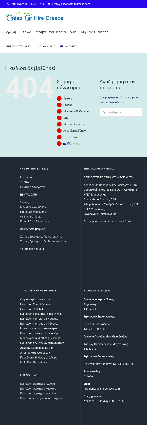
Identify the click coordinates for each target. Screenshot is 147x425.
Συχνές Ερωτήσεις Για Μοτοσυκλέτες (43, 241)
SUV (65, 117)
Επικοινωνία (71, 137)
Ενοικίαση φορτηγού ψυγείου (38, 393)
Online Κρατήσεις (30, 216)
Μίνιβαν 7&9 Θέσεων (76, 111)
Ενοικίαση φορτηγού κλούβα (37, 383)
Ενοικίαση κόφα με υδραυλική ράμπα (42, 398)
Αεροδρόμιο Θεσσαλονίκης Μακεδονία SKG (110, 185)
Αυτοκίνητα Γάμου (74, 130)
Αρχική (67, 98)
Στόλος (67, 105)
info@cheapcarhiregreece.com (72, 4)
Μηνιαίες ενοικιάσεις (33, 207)
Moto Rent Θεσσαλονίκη (34, 362)
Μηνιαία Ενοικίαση (74, 124)
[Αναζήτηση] (104, 112)
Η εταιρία (26, 177)
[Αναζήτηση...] (121, 112)
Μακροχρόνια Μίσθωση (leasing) (40, 338)
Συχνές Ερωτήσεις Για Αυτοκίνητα (41, 236)
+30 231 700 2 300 (95, 329)
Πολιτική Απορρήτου (33, 187)
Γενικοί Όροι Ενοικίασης (35, 221)
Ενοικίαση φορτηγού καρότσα (38, 388)
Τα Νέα (24, 182)
